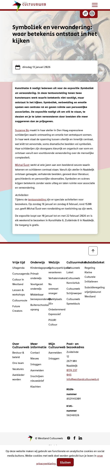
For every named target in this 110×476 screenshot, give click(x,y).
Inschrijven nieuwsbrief (36, 378)
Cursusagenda (18, 273)
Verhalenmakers (55, 278)
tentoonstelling (37, 199)
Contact (35, 352)
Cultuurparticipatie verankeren (55, 270)
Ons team (18, 363)
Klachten (35, 386)
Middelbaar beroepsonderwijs (36, 297)
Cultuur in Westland (18, 282)
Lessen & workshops (18, 292)
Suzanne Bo (22, 130)
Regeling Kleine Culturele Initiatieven (91, 274)
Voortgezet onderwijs (36, 286)
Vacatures (18, 369)
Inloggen (35, 364)
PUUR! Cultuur (52, 322)
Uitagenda (18, 267)
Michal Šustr (22, 164)
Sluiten (65, 462)
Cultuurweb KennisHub (73, 280)
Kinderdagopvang (36, 267)
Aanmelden (36, 370)
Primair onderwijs (36, 276)
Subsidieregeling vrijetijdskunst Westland (91, 292)
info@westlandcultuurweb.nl (83, 379)
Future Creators (17, 308)
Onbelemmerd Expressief (55, 312)
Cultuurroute (18, 300)
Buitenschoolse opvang (36, 307)
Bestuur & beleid (18, 355)
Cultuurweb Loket (73, 270)
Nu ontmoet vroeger (53, 289)
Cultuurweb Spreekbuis (73, 301)
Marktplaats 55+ (55, 301)
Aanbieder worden (18, 377)
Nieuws (34, 358)
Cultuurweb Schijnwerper (73, 291)
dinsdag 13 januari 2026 (32, 67)
